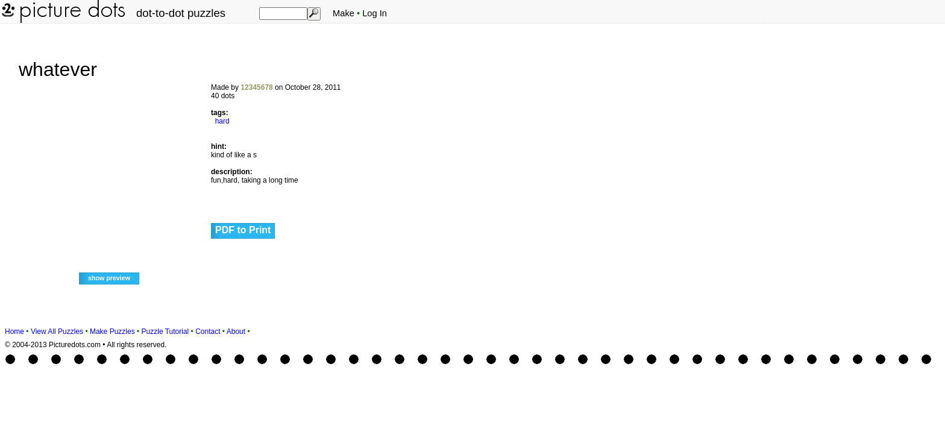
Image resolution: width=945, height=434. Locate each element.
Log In (374, 13)
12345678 (256, 87)
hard (222, 121)
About (236, 331)
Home (14, 331)
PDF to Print (243, 230)
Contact (207, 331)
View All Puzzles (57, 331)
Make (343, 13)
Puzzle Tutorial (165, 331)
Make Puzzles (112, 331)
